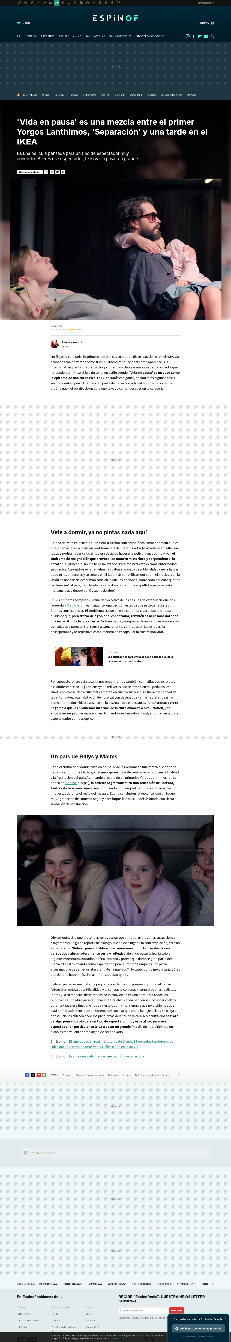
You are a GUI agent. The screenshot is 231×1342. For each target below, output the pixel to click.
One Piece (59, 94)
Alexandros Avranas (121, 1075)
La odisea (151, 94)
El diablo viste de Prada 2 (64, 1329)
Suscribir (176, 1310)
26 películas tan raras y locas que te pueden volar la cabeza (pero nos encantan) (140, 659)
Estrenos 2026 (96, 1283)
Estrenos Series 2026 (117, 1283)
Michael (46, 94)
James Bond (136, 94)
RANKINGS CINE (95, 36)
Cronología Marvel (186, 1283)
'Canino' (71, 783)
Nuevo (204, 23)
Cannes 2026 (92, 1327)
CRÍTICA (32, 36)
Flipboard (200, 36)
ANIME (77, 36)
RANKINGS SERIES (120, 36)
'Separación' (76, 605)
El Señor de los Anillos (171, 94)
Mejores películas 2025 (73, 1283)
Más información (116, 1338)
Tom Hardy (119, 94)
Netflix (55, 1313)
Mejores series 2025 (48, 1283)
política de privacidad (158, 1317)
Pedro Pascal (89, 94)
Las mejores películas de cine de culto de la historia (106, 1056)
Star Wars (191, 94)
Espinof (115, 18)
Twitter (212, 36)
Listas (89, 1313)
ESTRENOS (47, 36)
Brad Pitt (105, 94)
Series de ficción (61, 1307)
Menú (26, 23)
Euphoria (90, 1320)
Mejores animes (164, 1283)
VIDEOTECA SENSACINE (150, 36)
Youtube (206, 36)
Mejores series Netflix (142, 1283)
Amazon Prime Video (29, 1320)
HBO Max (22, 1327)
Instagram (187, 36)
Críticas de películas (148, 1075)
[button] (72, 342)
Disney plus (24, 1313)
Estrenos (68, 1075)
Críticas (80, 1075)
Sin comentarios (31, 172)
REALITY (64, 36)
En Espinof (113, 652)
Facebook (194, 36)
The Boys (73, 94)
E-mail (63, 172)
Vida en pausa (97, 1075)
